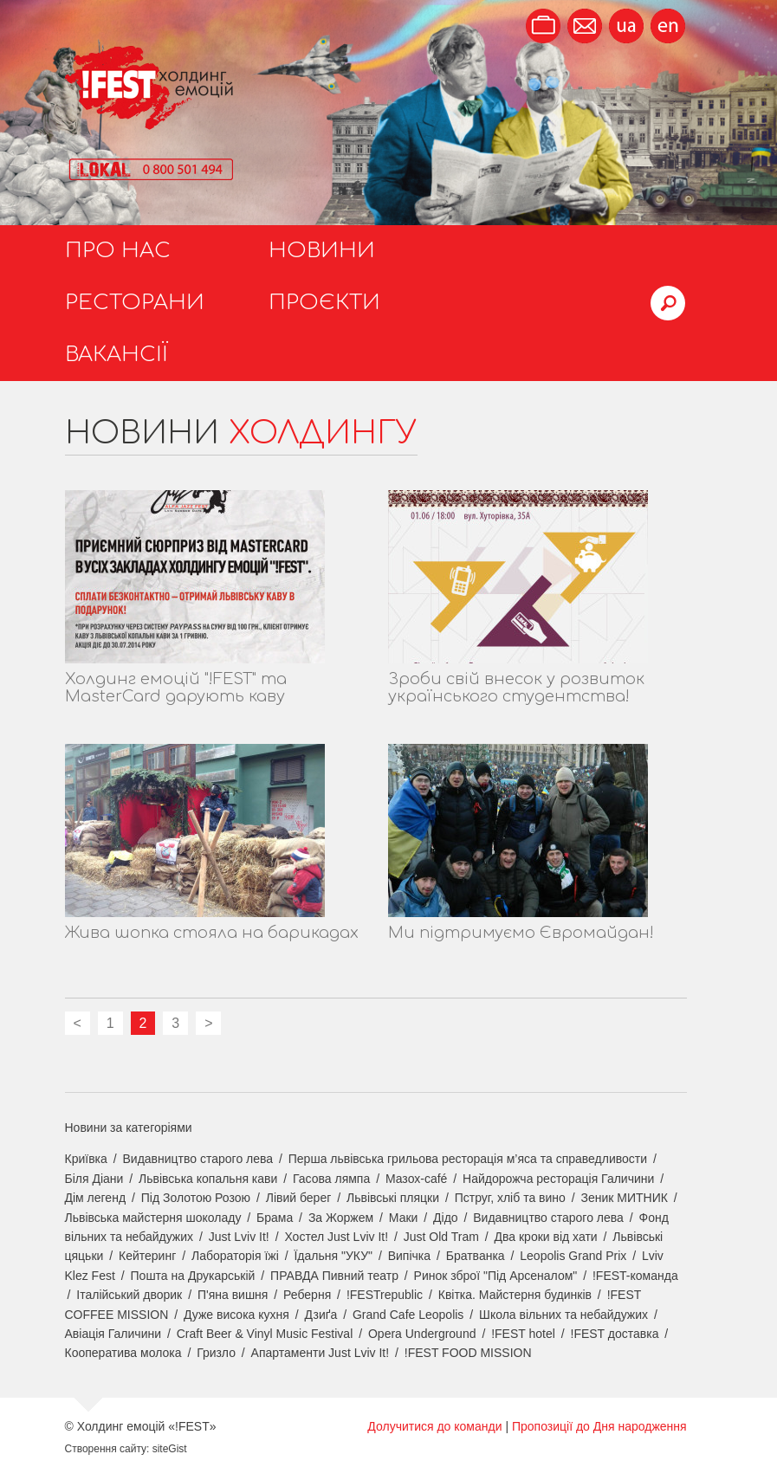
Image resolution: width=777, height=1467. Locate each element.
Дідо (445, 1218)
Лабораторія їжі (235, 1256)
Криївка (86, 1159)
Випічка (409, 1256)
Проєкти (324, 302)
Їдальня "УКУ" (333, 1256)
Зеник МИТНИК (624, 1198)
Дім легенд (95, 1198)
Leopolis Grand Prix (573, 1256)
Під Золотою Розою (195, 1198)
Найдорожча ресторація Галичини (558, 1179)
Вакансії (116, 354)
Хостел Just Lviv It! (336, 1237)
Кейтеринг (147, 1256)
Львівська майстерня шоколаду (153, 1218)
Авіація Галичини (113, 1334)
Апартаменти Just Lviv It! (320, 1353)
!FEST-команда (635, 1276)
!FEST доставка (615, 1334)
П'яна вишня (233, 1295)
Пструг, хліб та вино (510, 1198)
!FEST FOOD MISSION (468, 1353)
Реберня (307, 1295)
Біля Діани (94, 1179)
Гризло (216, 1353)
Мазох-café (416, 1179)
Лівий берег (299, 1198)
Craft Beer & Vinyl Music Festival (265, 1334)
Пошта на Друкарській (193, 1276)
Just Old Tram (441, 1237)
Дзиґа (321, 1315)
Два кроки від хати (546, 1237)
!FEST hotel (523, 1334)
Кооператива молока (123, 1353)
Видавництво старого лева (197, 1159)
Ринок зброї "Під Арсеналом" (496, 1276)
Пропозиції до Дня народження (599, 1426)
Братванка (475, 1256)
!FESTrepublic (384, 1295)
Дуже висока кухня (236, 1315)
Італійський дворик (129, 1295)
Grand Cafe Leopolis (408, 1315)
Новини (322, 250)
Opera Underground (422, 1334)
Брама (274, 1218)
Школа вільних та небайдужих (563, 1315)
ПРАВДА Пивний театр (334, 1276)
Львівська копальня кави (208, 1179)
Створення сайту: (107, 1449)
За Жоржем (340, 1218)
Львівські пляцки (392, 1198)
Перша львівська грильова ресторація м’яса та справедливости (467, 1159)
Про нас (118, 250)
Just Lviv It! (239, 1237)
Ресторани (134, 302)
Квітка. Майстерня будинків (515, 1295)
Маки (403, 1218)
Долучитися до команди (434, 1426)
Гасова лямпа (331, 1179)
